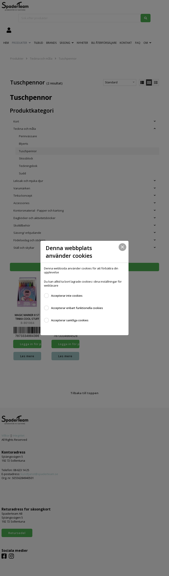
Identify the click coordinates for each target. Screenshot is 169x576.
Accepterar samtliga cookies (69, 320)
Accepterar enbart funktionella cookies (77, 308)
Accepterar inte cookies (67, 296)
